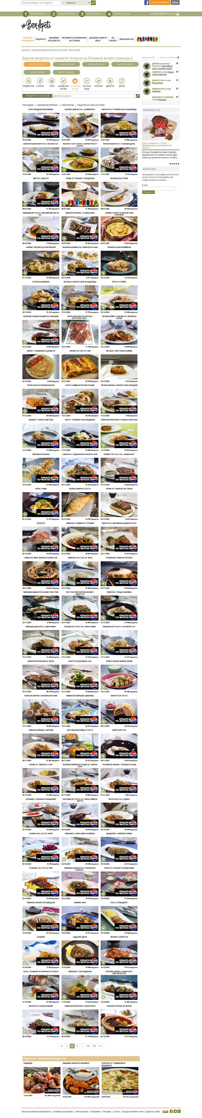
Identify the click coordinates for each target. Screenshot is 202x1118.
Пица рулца (157, 82)
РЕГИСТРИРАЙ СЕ (38, 14)
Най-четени (68, 105)
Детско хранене (66, 72)
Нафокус (113, 39)
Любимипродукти (54, 39)
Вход (175, 2)
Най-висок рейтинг (47, 105)
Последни (27, 105)
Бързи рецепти (66, 64)
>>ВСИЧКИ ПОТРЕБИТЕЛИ (168, 58)
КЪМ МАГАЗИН (165, 14)
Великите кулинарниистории (74, 39)
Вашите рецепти (125, 64)
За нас (117, 1111)
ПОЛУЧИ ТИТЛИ (93, 14)
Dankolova (158, 80)
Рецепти (40, 39)
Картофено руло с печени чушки (162, 67)
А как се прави (37, 72)
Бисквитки (96, 1111)
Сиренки (156, 91)
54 (88, 1046)
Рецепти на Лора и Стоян (90, 105)
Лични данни (82, 1111)
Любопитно (126, 39)
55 (94, 1046)
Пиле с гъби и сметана (163, 73)
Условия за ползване (63, 1111)
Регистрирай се (160, 2)
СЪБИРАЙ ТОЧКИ (66, 14)
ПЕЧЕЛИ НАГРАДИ (121, 14)
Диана (155, 63)
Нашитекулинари (27, 39)
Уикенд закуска (95, 64)
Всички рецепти (37, 64)
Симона (156, 72)
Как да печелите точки (133, 1111)
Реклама (107, 1111)
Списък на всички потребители (36, 1111)
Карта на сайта (153, 1111)
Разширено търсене (37, 96)
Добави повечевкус (98, 39)
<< (61, 1046)
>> (100, 1046)
